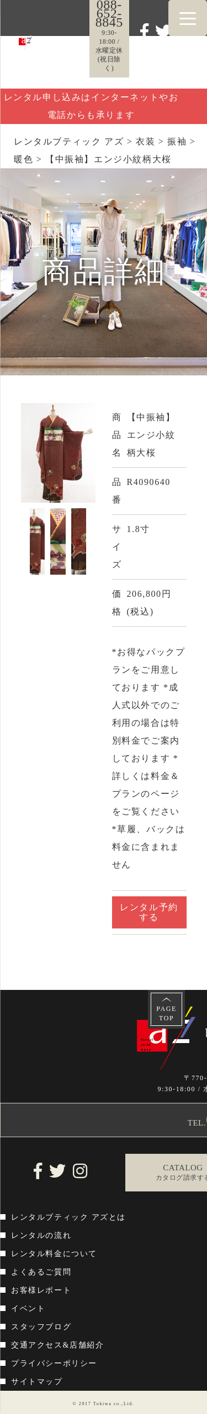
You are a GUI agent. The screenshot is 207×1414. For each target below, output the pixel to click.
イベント (28, 1308)
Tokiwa (102, 1403)
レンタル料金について (54, 1254)
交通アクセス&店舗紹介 (57, 1345)
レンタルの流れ (41, 1235)
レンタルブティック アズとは (68, 1217)
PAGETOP (166, 1013)
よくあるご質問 (41, 1272)
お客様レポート (41, 1290)
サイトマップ (37, 1381)
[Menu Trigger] (187, 18)
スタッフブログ (41, 1327)
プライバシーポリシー (54, 1363)
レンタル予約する (149, 912)
